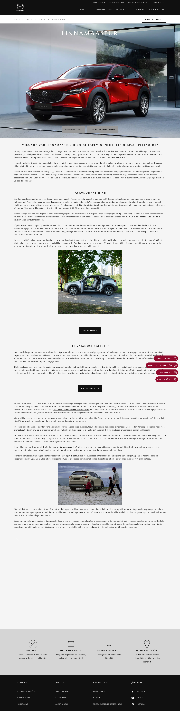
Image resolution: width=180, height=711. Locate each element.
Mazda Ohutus (61, 704)
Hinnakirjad (90, 330)
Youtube (137, 698)
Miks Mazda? (156, 9)
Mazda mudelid (90, 389)
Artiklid (31, 19)
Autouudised (99, 691)
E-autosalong (73, 129)
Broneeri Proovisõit (102, 129)
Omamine (139, 9)
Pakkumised (123, 9)
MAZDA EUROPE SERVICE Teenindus (107, 704)
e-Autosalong (103, 9)
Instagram (138, 704)
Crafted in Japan (62, 691)
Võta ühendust (154, 19)
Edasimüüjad (22, 704)
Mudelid (85, 9)
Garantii (97, 698)
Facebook (138, 691)
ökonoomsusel (66, 447)
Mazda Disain (61, 698)
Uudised (18, 19)
